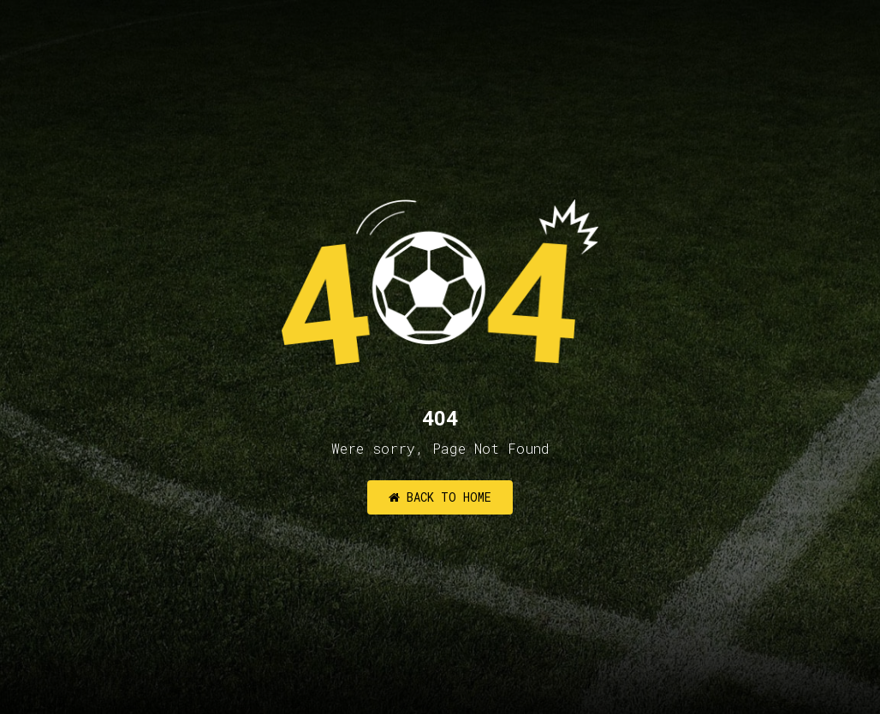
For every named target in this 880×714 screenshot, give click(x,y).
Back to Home (440, 497)
